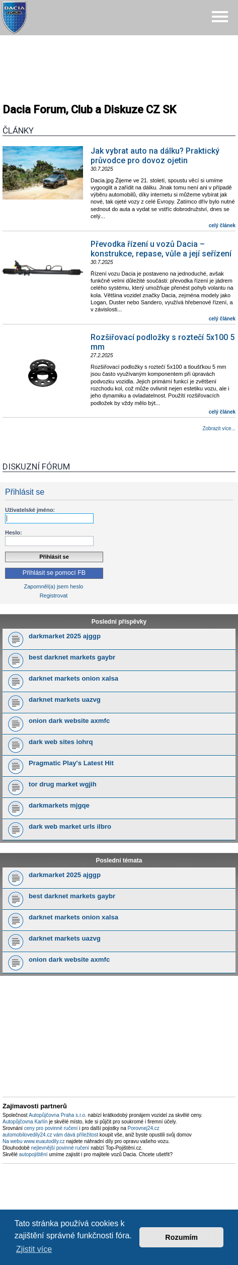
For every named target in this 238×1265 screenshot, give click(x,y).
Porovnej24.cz (143, 1128)
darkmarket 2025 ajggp (65, 636)
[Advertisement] (119, 65)
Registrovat (54, 595)
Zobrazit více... (218, 428)
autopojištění (33, 1154)
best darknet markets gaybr (72, 657)
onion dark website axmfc (69, 720)
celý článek (222, 225)
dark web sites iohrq (61, 742)
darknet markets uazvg (65, 699)
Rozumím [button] (181, 1237)
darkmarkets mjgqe (59, 805)
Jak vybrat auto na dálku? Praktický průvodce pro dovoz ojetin (155, 155)
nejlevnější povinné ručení (60, 1148)
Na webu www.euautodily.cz (34, 1141)
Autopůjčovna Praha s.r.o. (58, 1115)
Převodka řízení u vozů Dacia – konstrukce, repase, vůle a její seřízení (161, 248)
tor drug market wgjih (63, 784)
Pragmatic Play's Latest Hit (71, 763)
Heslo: (13, 532)
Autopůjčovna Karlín (25, 1121)
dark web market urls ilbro (70, 826)
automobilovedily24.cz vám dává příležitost (50, 1135)
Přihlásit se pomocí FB (54, 572)
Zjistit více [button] (34, 1249)
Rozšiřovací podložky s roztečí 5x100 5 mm (162, 342)
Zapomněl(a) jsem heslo (54, 586)
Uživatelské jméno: (30, 510)
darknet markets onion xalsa (73, 678)
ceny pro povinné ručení (51, 1128)
